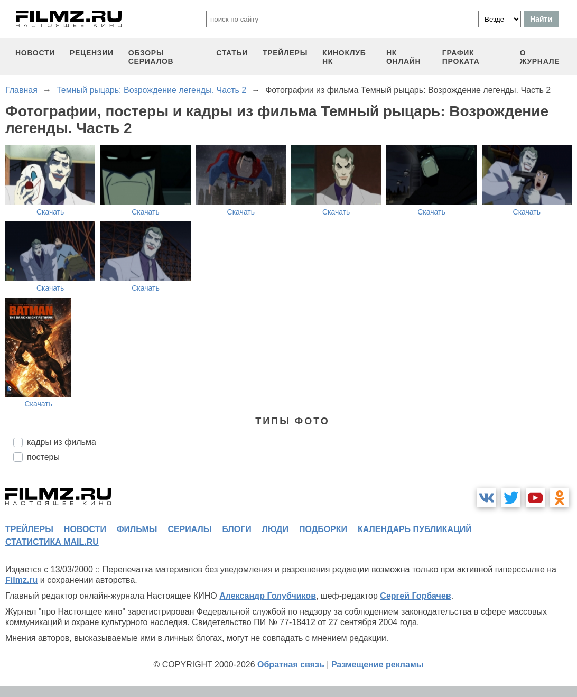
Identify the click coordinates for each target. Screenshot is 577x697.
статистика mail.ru (52, 541)
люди (275, 529)
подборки (323, 529)
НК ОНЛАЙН (403, 57)
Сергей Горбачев (415, 595)
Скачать (50, 212)
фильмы (137, 529)
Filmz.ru (21, 579)
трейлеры (285, 53)
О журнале (540, 57)
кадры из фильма (61, 442)
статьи (232, 53)
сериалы (189, 529)
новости (35, 53)
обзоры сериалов (151, 57)
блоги (236, 529)
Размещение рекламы (377, 664)
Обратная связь (290, 664)
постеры (43, 456)
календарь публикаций (415, 529)
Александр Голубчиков (267, 595)
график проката (461, 57)
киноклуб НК (344, 57)
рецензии (92, 53)
